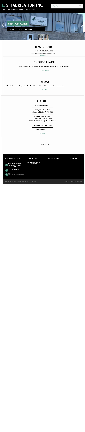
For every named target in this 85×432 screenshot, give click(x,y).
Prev (3, 25)
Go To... (56, 6)
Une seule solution (18, 23)
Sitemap (11, 427)
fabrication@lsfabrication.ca (12, 414)
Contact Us (13, 426)
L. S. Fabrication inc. (22, 5)
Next (81, 25)
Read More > (11, 60)
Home (7, 426)
